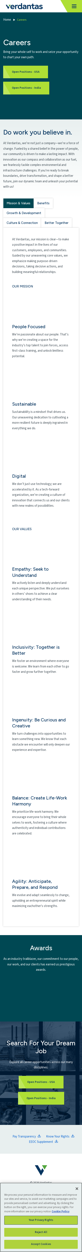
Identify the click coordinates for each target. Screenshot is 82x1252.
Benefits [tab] (43, 203)
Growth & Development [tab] (24, 213)
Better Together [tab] (56, 223)
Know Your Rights (57, 1136)
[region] (41, 1217)
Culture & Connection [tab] (22, 223)
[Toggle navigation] (72, 6)
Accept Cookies (41, 1244)
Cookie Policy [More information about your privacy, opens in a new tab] (60, 1211)
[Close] (77, 1188)
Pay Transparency (24, 1136)
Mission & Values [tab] (18, 203)
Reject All (41, 1232)
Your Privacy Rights (41, 1220)
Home (7, 19)
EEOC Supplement (41, 1142)
